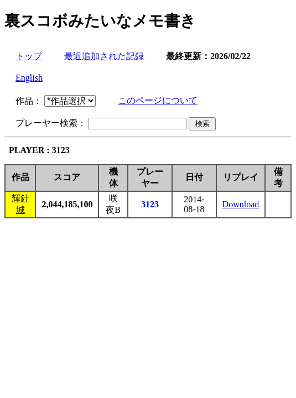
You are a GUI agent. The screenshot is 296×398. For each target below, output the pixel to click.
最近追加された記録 (104, 56)
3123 (150, 204)
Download (240, 204)
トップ (28, 56)
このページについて (158, 100)
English (29, 77)
